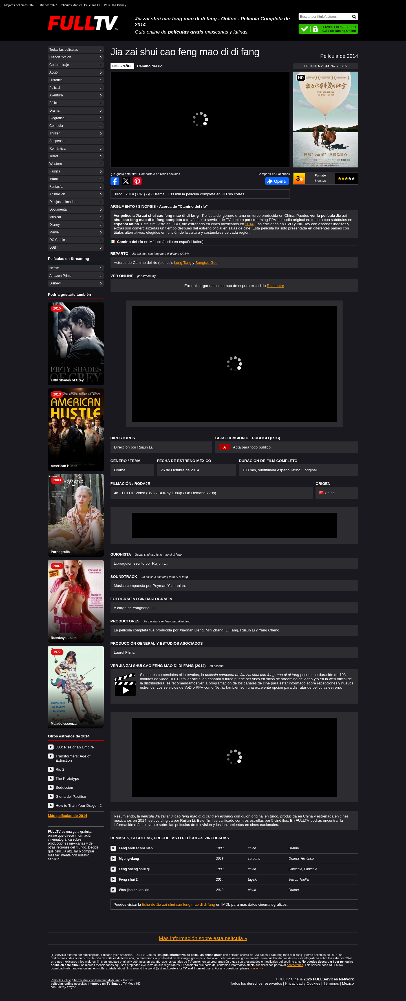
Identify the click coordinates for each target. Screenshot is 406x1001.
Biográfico (56, 118)
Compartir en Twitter (126, 181)
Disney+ (55, 283)
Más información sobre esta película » (203, 938)
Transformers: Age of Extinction (73, 758)
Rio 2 (60, 769)
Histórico (56, 80)
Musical (55, 217)
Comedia (56, 126)
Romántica (57, 149)
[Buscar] (328, 16)
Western (55, 164)
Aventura (56, 95)
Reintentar (275, 286)
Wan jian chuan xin (134, 890)
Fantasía (56, 187)
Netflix (54, 268)
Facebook (277, 181)
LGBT (53, 247)
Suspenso (56, 141)
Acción (54, 72)
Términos (331, 983)
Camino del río (149, 66)
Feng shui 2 (128, 879)
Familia (54, 171)
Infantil (54, 179)
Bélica (54, 103)
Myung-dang (129, 859)
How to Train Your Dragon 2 (79, 805)
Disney (54, 225)
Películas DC (93, 5)
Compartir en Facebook (115, 181)
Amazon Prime (60, 276)
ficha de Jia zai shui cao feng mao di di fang (178, 904)
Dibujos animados (62, 202)
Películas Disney (115, 5)
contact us (257, 968)
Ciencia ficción (60, 57)
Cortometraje (59, 65)
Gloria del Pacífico (71, 796)
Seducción (64, 787)
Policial (54, 88)
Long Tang (182, 262)
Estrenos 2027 (47, 5)
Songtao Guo (206, 262)
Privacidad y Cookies (302, 983)
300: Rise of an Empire (75, 747)
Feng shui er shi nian (136, 848)
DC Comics (58, 240)
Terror (53, 156)
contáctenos (295, 965)
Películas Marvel (70, 5)
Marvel (54, 232)
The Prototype (67, 778)
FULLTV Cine (287, 979)
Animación (57, 194)
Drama (54, 110)
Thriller (54, 133)
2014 (249, 224)
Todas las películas (63, 50)
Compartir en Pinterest (137, 181)
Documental (58, 209)
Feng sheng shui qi (134, 869)
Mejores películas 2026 (19, 5)
